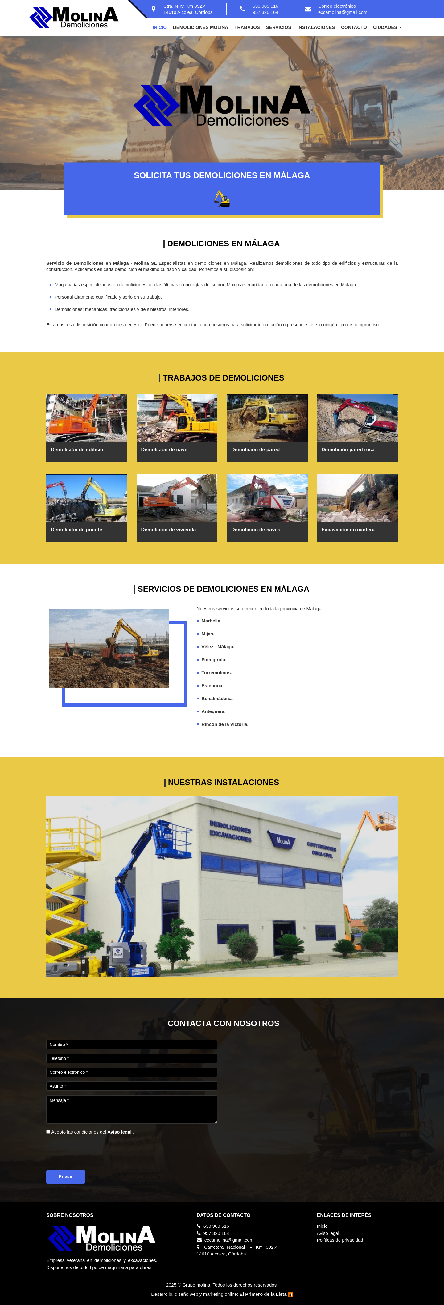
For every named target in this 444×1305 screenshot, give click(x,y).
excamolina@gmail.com (342, 12)
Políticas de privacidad (340, 1240)
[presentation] (93, 1152)
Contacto (354, 27)
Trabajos (247, 27)
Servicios (278, 27)
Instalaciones (316, 27)
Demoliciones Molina (200, 27)
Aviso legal (328, 1233)
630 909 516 (265, 6)
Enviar (66, 1176)
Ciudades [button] (387, 27)
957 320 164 (265, 12)
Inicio (160, 27)
